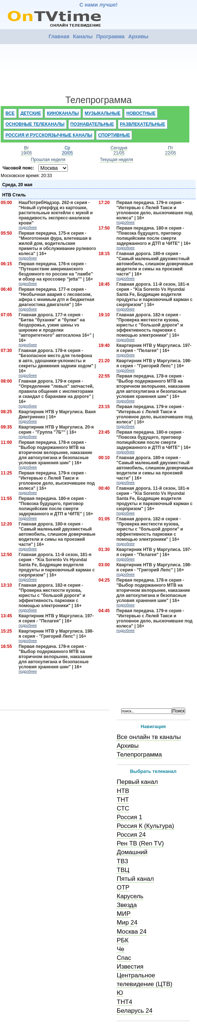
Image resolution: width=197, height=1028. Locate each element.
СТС (123, 808)
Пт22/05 (170, 150)
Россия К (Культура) (145, 825)
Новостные (140, 113)
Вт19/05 (26, 150)
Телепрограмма (139, 754)
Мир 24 (127, 922)
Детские (30, 113)
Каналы (83, 36)
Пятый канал (135, 878)
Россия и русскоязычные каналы (48, 135)
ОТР (123, 887)
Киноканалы (63, 113)
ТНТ (123, 799)
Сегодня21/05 (119, 150)
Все (10, 113)
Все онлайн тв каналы (149, 737)
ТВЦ (123, 870)
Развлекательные (142, 124)
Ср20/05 (67, 150)
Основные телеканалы (35, 124)
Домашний (132, 852)
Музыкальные (102, 113)
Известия (130, 966)
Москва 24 (132, 931)
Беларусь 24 (134, 1010)
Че (120, 949)
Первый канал (137, 781)
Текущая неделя (116, 159)
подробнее (28, 228)
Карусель (130, 896)
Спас (124, 957)
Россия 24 (131, 834)
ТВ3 (122, 861)
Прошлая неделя (48, 159)
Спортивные (114, 135)
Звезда (127, 905)
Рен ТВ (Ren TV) (140, 843)
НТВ (123, 790)
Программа (110, 36)
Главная (59, 36)
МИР (124, 913)
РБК (122, 940)
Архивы (138, 36)
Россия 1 (129, 817)
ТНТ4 (124, 1001)
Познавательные (92, 124)
